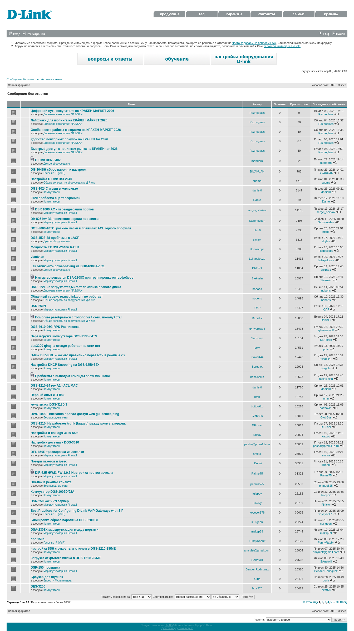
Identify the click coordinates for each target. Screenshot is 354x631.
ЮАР (257, 307)
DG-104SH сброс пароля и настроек (58, 169)
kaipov (257, 434)
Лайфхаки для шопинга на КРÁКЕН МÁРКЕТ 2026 (69, 120)
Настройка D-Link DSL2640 (51, 179)
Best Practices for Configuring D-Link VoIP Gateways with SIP (77, 510)
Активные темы (51, 79)
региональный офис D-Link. (282, 46)
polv (257, 347)
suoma (257, 181)
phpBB (169, 625)
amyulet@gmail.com (257, 550)
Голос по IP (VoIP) (54, 173)
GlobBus (257, 415)
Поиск (338, 34)
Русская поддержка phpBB (177, 628)
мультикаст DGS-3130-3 (49, 404)
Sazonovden (257, 220)
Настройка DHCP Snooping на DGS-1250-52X (65, 365)
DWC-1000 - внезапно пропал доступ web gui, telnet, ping (75, 414)
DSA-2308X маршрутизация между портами (64, 529)
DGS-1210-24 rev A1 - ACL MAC (54, 385)
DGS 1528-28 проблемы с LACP (55, 238)
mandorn (257, 160)
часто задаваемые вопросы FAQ (254, 43)
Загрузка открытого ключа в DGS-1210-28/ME (66, 558)
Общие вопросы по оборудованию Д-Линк (69, 182)
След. (343, 602)
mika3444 (257, 357)
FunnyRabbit (257, 541)
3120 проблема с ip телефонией (55, 198)
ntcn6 (257, 230)
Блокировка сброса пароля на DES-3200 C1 (65, 520)
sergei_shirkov (257, 210)
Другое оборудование (56, 163)
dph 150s (37, 539)
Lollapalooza (257, 258)
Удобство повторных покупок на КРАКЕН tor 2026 (69, 139)
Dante (257, 199)
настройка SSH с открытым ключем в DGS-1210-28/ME (73, 548)
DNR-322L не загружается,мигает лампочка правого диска (76, 287)
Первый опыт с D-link (47, 395)
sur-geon (257, 522)
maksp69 (257, 531)
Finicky (257, 503)
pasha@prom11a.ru (257, 444)
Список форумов (19, 85)
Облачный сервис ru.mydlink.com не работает (67, 296)
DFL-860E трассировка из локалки (57, 452)
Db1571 (257, 268)
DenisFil (257, 318)
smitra (257, 453)
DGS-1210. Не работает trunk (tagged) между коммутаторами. (78, 423)
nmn (257, 396)
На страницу (310, 602)
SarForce (257, 338)
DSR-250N (38, 306)
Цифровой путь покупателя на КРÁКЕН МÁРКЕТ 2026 (72, 111)
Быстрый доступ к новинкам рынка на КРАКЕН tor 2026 (74, 149)
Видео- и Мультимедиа (57, 580)
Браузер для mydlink (47, 577)
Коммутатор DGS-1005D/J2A (52, 492)
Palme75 (257, 473)
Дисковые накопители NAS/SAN (62, 114)
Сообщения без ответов (23, 79)
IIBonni (257, 463)
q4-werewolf (257, 328)
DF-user (257, 425)
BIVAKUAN (257, 171)
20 (337, 602)
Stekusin (257, 278)
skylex (257, 239)
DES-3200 (38, 586)
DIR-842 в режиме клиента (51, 482)
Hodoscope (257, 249)
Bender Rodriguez (257, 569)
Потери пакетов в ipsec (49, 461)
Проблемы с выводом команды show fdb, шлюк (72, 376)
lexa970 (257, 588)
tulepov (257, 493)
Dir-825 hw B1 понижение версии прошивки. (65, 219)
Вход (14, 34)
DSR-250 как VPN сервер (50, 501)
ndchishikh (257, 376)
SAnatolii (257, 559)
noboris (257, 288)
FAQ (324, 34)
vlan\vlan (37, 257)
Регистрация (34, 34)
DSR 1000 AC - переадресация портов (64, 209)
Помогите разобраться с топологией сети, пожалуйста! (78, 317)
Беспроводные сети (55, 417)
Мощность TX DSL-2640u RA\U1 (55, 247)
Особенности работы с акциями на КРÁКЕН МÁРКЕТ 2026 (76, 130)
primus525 (257, 484)
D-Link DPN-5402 (48, 160)
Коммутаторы (51, 192)
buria (257, 578)
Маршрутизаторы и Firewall (60, 212)
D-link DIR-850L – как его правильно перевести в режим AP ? (78, 355)
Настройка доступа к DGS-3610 (55, 442)
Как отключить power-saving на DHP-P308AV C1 (68, 266)
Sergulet (257, 366)
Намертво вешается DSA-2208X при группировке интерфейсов (84, 277)
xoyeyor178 (257, 512)
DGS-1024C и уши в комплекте (54, 188)
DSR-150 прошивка (45, 567)
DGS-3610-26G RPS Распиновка (55, 327)
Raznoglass (257, 112)
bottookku (257, 406)
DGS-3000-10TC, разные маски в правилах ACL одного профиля (81, 228)
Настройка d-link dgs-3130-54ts (54, 433)
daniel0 (257, 190)
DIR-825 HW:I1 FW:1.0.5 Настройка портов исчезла (74, 473)
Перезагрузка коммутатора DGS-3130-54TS (64, 336)
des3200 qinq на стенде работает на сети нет (65, 346)
